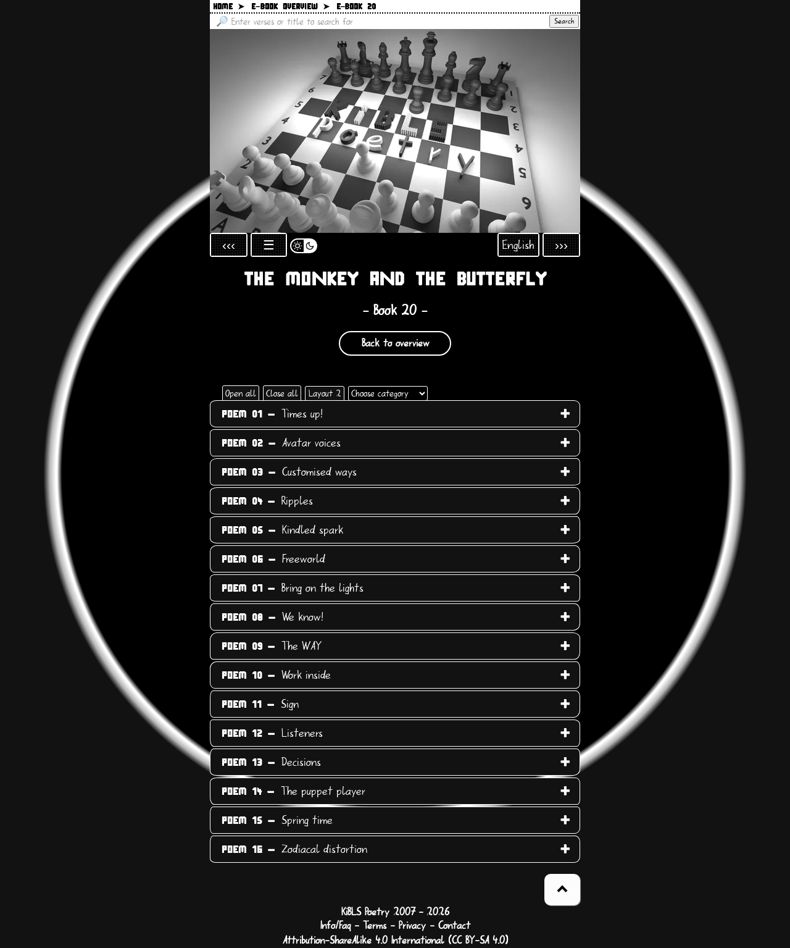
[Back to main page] (395, 131)
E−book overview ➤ (290, 7)
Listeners (272, 733)
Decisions (271, 762)
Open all (240, 393)
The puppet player (293, 791)
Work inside (276, 675)
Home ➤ (228, 7)
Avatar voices (281, 443)
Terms (374, 925)
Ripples (267, 501)
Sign (260, 704)
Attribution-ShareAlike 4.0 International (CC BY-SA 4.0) (395, 940)
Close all (282, 393)
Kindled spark (282, 530)
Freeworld (273, 559)
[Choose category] (388, 393)
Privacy (412, 925)
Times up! (272, 414)
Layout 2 (325, 393)
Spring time (277, 820)
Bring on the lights (293, 588)
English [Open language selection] (518, 244)
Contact (454, 925)
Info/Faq (335, 925)
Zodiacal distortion (294, 849)
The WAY (272, 646)
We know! (272, 617)
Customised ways (289, 472)
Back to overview (395, 343)
